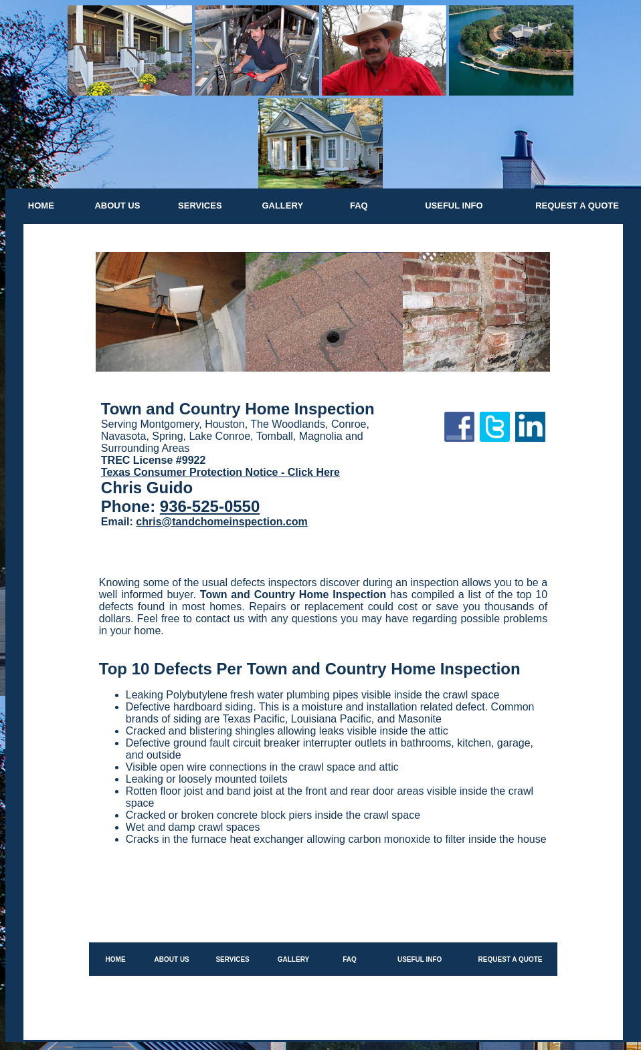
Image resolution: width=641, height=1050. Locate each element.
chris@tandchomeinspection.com (222, 521)
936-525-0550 (210, 506)
